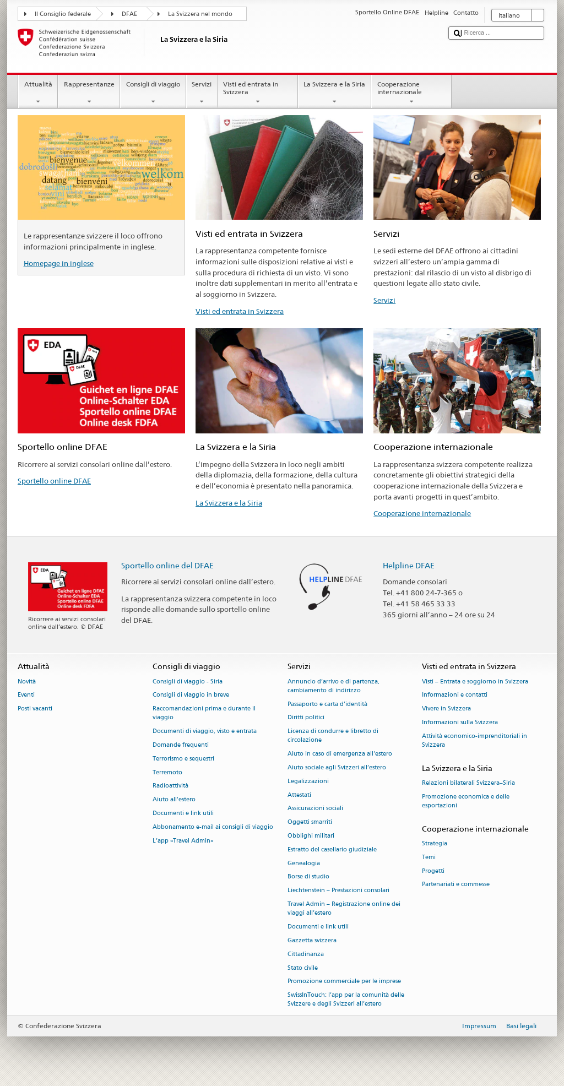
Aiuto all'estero (174, 799)
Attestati (299, 795)
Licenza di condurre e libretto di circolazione (333, 736)
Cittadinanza (306, 954)
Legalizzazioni (308, 781)
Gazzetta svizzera (312, 940)
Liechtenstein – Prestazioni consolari (338, 890)
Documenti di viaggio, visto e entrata (205, 731)
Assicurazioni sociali (315, 808)
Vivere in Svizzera (446, 709)
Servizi (202, 93)
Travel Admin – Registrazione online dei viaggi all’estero (344, 908)
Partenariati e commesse (456, 884)
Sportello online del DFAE (167, 565)
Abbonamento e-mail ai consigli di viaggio (213, 826)
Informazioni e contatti (454, 695)
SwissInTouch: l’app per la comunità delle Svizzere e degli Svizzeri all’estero (346, 1000)
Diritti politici (306, 717)
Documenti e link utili (183, 813)
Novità (27, 681)
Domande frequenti (181, 744)
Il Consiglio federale (63, 14)
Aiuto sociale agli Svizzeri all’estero (337, 767)
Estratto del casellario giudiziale (332, 849)
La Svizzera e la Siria (335, 93)
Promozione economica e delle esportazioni (465, 801)
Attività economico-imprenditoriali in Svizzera (474, 740)
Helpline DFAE (409, 565)
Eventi (26, 695)
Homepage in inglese (59, 263)
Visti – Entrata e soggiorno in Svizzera (475, 681)
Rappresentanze (89, 93)
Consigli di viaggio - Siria (188, 681)
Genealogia (304, 863)
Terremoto (167, 772)
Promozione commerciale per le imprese (344, 981)
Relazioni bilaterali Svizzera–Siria (468, 782)
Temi (429, 857)
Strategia (434, 843)
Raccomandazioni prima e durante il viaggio (204, 713)
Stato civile (303, 967)
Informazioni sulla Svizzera (460, 722)
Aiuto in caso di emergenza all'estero (340, 754)
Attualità (38, 93)
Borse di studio (308, 877)
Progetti (433, 871)
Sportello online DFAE (54, 480)
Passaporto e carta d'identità (327, 704)
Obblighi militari (311, 835)
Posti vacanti (35, 709)
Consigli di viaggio (153, 93)
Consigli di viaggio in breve (191, 695)
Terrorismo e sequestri (183, 758)
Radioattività (170, 786)
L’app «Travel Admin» (183, 840)
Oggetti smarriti (310, 822)
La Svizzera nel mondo (200, 14)
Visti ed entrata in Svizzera (257, 93)
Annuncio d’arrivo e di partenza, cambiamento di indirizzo (333, 686)
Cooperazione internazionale (411, 93)
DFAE (129, 14)
